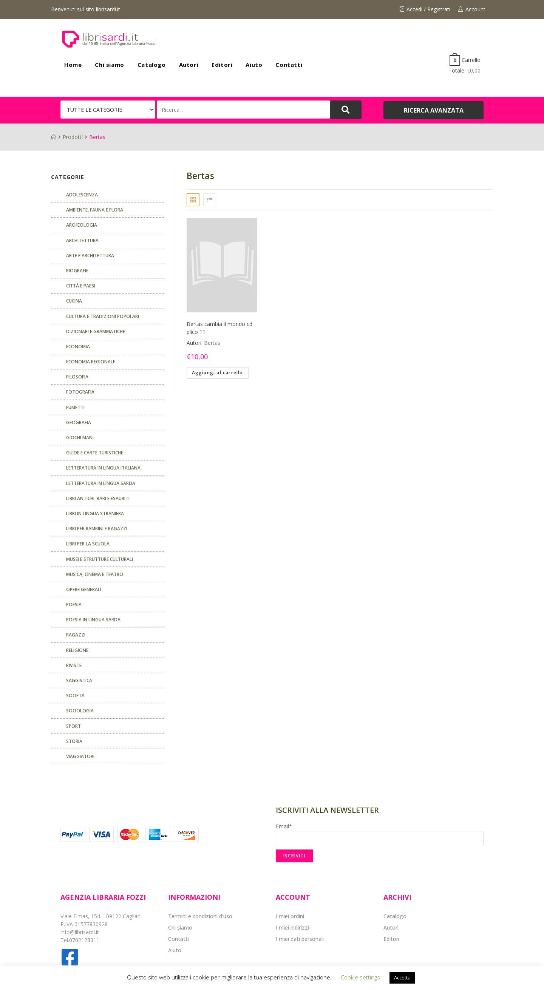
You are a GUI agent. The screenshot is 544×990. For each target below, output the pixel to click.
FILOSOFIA (77, 377)
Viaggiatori (80, 756)
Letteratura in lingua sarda (100, 483)
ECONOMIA (78, 346)
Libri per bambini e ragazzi (96, 528)
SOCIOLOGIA (80, 710)
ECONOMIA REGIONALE (90, 361)
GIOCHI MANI (80, 437)
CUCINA (74, 301)
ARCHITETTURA (82, 240)
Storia (74, 741)
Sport (73, 726)
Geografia (78, 422)
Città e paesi (80, 286)
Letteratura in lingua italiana (103, 468)
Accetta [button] (402, 977)
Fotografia (80, 392)
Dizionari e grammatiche (95, 331)
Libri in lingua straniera (95, 513)
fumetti (75, 407)
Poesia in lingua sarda (93, 619)
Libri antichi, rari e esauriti (98, 498)
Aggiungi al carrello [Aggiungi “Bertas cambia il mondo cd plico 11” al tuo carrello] (217, 372)
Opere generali (83, 589)
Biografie (77, 270)
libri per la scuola (88, 544)
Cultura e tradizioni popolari (102, 316)
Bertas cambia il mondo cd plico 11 (219, 327)
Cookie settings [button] (360, 977)
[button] (433, 110)
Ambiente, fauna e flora (94, 210)
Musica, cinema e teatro (94, 574)
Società (75, 695)
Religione (77, 650)
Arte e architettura (90, 255)
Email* (380, 834)
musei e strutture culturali (99, 559)
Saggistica (79, 680)
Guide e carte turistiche (94, 452)
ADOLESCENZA (82, 195)
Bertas (212, 342)
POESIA (74, 604)
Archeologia (81, 225)
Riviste (74, 665)
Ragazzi (75, 635)
